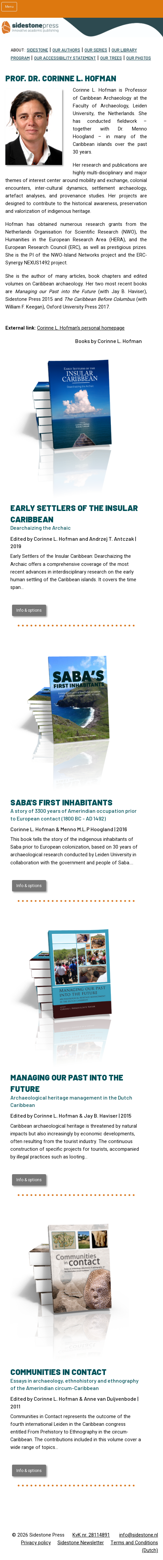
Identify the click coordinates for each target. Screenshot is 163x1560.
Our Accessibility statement (65, 58)
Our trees (111, 58)
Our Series (96, 50)
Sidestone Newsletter (80, 1542)
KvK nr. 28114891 (91, 1535)
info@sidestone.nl (138, 1535)
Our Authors (66, 50)
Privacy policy (36, 1542)
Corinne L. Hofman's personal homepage (81, 328)
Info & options (29, 610)
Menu (9, 6)
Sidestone (37, 50)
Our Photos (138, 58)
